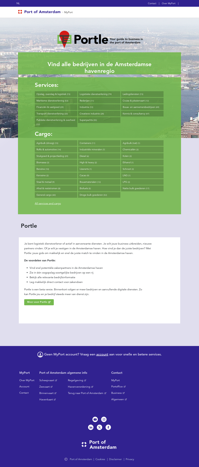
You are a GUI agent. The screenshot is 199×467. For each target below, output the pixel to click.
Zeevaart (44, 386)
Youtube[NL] (95, 419)
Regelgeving (75, 380)
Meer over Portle (37, 301)
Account (24, 386)
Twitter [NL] (99, 427)
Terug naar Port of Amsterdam (85, 393)
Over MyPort (168, 3)
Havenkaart (46, 399)
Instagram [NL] (104, 419)
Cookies (100, 459)
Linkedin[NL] (90, 427)
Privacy (130, 459)
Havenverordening (79, 386)
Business (116, 393)
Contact (152, 3)
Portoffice (117, 386)
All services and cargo (48, 203)
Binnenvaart (46, 393)
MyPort (68, 12)
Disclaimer (115, 459)
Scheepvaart (46, 380)
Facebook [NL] (108, 427)
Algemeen (117, 399)
